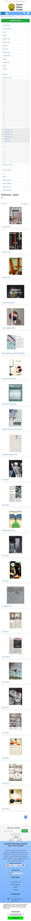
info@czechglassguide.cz (20, 1)
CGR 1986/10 (6, 657)
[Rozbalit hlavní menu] (3, 13)
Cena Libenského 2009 (8, 328)
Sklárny (16, 35)
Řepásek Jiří (9, 134)
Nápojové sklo (16, 42)
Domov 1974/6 (6, 252)
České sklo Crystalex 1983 (9, 454)
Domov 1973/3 (6, 277)
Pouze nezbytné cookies (15, 914)
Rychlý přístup (6, 25)
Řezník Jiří (8, 139)
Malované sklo (16, 52)
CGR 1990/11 (6, 505)
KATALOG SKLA (15, 21)
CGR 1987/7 (5, 631)
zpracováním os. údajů (15, 835)
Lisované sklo (16, 55)
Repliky (16, 66)
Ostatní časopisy (16, 190)
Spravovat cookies (15, 911)
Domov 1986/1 (6, 227)
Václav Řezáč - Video (8, 302)
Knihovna (16, 74)
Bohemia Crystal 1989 (8, 530)
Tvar (16, 173)
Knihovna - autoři (16, 78)
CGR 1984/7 (5, 733)
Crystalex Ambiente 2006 (9, 378)
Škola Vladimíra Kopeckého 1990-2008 (13, 353)
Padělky (16, 69)
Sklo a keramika (16, 180)
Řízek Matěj (7, 141)
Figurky (16, 59)
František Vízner (16, 29)
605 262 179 (9, 1)
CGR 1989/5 (5, 556)
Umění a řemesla (16, 183)
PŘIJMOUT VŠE (15, 918)
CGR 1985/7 (5, 707)
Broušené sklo (16, 39)
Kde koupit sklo (15, 884)
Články (15, 887)
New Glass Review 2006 (9, 404)
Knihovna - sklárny (16, 164)
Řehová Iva (8, 132)
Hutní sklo (16, 49)
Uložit (25, 831)
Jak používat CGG (15, 882)
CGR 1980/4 (5, 758)
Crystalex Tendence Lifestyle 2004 (12, 429)
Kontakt (15, 889)
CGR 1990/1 (5, 480)
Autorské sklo (16, 62)
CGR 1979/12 (6, 783)
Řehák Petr (8, 129)
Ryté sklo (16, 45)
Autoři (16, 32)
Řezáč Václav (9, 136)
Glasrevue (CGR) (16, 170)
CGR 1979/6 (5, 809)
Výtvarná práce (7, 187)
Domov (16, 177)
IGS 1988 (4, 581)
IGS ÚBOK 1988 (6, 606)
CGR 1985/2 (5, 682)
